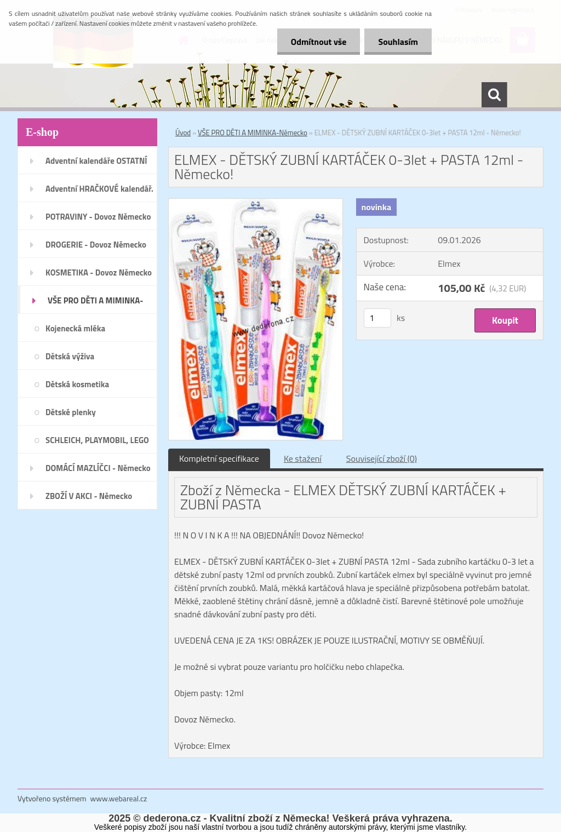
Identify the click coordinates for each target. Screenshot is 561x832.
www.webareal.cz (118, 798)
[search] (494, 94)
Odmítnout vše (319, 41)
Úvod (183, 132)
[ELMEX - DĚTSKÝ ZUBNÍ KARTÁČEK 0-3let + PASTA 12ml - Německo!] (255, 203)
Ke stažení (303, 458)
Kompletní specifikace (219, 458)
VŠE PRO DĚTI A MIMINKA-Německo (252, 132)
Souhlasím (398, 41)
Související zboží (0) (381, 458)
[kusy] (377, 318)
